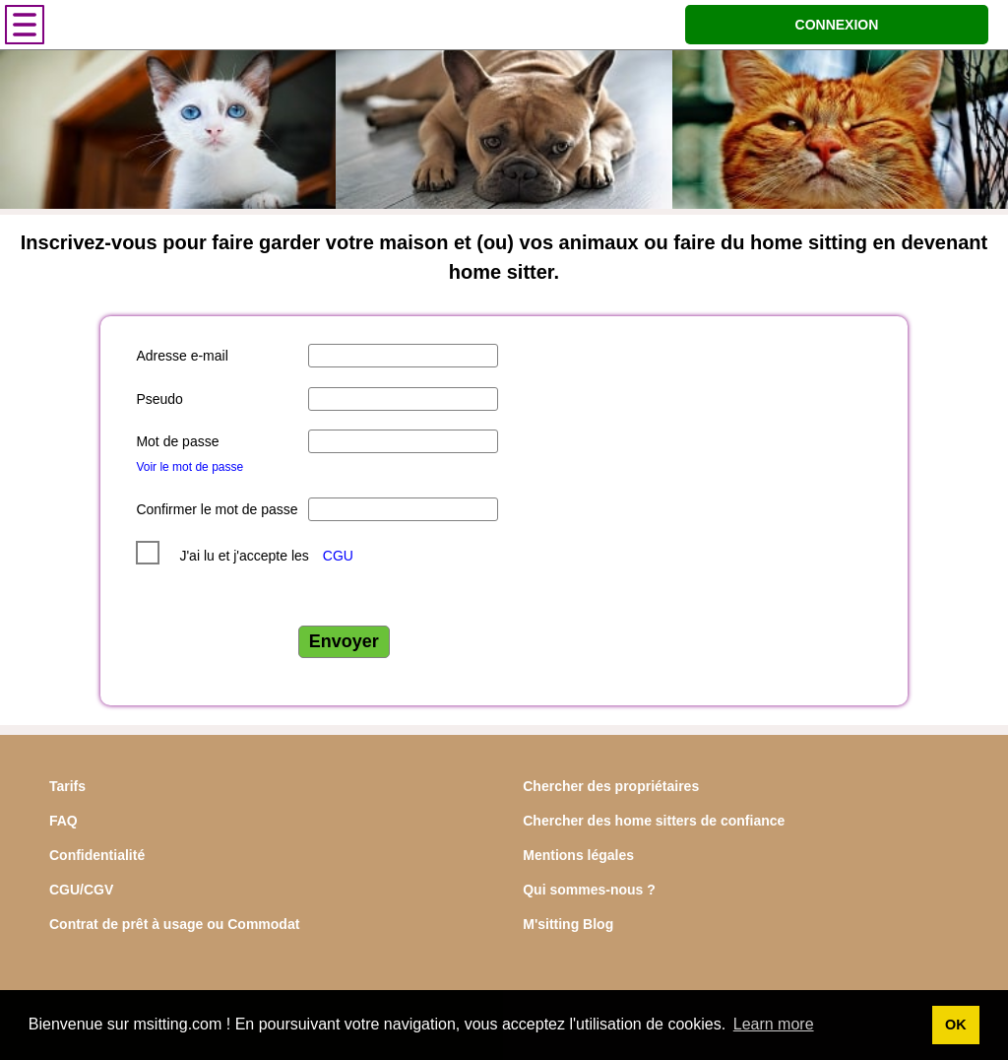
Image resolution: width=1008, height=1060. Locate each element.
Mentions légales (578, 855)
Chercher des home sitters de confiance (654, 820)
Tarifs (67, 786)
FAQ (63, 820)
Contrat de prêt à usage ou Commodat (174, 924)
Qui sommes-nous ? (589, 889)
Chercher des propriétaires (611, 786)
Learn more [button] (773, 1024)
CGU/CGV (81, 889)
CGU (338, 555)
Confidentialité (97, 855)
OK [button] (956, 1024)
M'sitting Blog (568, 924)
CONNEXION (837, 25)
